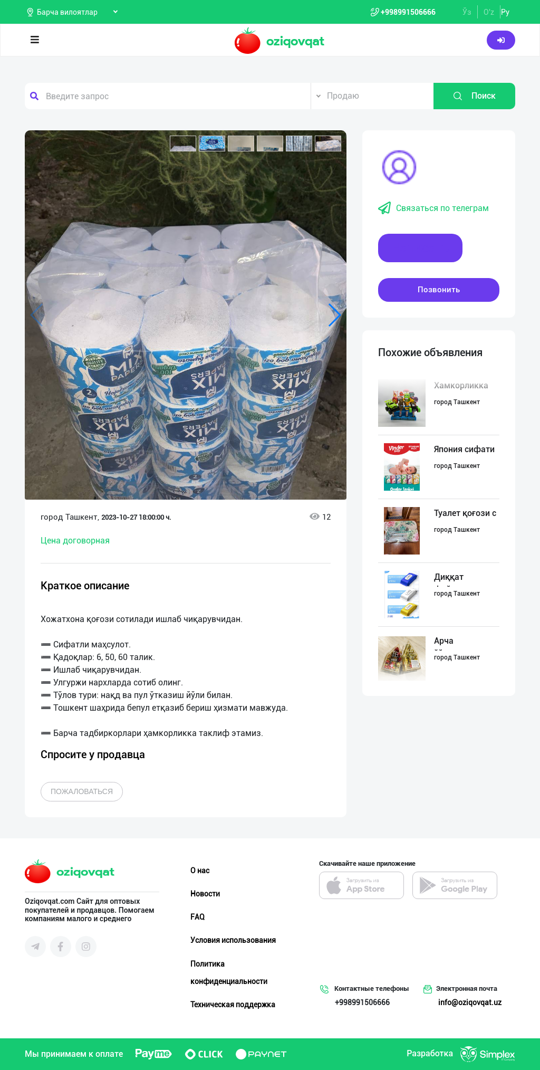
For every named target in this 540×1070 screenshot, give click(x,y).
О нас (199, 870)
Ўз (466, 12)
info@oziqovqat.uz (470, 1002)
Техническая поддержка (232, 1004)
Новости (205, 894)
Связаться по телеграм (433, 208)
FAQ (197, 917)
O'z (489, 12)
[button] (183, 143)
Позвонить (439, 289)
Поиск (474, 96)
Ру (505, 12)
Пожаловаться (82, 791)
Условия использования (233, 940)
